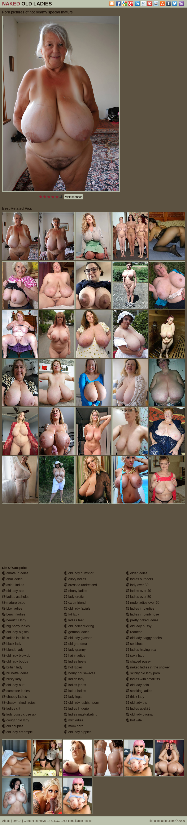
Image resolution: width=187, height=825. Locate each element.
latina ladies (75, 691)
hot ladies (73, 667)
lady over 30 (137, 585)
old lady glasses (78, 638)
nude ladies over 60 (143, 602)
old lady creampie (17, 732)
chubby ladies (14, 696)
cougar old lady (15, 720)
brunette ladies (15, 673)
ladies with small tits (143, 679)
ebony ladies (75, 591)
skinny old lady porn (143, 673)
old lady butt (13, 685)
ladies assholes (15, 596)
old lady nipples (77, 732)
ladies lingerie (76, 708)
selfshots (135, 644)
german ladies (76, 632)
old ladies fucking (79, 626)
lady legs (73, 696)
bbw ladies (12, 608)
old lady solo (137, 685)
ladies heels (75, 661)
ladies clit (11, 708)
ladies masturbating (80, 714)
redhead (134, 632)
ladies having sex (141, 649)
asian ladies (13, 585)
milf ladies (73, 720)
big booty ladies (16, 626)
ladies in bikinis (15, 638)
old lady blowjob (16, 655)
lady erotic (73, 596)
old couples (12, 726)
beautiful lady (14, 620)
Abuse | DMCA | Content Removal (24, 820)
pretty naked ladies (142, 620)
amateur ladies (15, 573)
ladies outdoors (139, 579)
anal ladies (12, 579)
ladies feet (73, 620)
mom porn (73, 726)
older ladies (136, 573)
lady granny (75, 649)
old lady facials (77, 608)
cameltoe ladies (16, 691)
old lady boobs (15, 661)
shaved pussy (138, 661)
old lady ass (13, 591)
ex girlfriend (75, 602)
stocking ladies (139, 691)
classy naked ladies (18, 702)
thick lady (135, 696)
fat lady (71, 614)
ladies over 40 (138, 591)
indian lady (74, 679)
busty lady (11, 679)
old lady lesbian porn (81, 702)
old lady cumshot (79, 573)
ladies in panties (140, 608)
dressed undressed (80, 585)
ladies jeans (75, 685)
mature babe (13, 602)
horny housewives (79, 673)
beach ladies (13, 614)
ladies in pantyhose (142, 614)
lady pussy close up (19, 714)
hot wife (134, 720)
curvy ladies (75, 579)
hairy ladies (74, 655)
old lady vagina (139, 714)
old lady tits (136, 702)
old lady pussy (139, 626)
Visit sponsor (73, 197)
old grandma (75, 644)
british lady (12, 667)
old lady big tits (15, 632)
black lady (11, 644)
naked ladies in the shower (148, 667)
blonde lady (12, 649)
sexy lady (135, 655)
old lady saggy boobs (144, 638)
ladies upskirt (138, 708)
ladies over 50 (138, 596)
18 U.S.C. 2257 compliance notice (69, 820)
